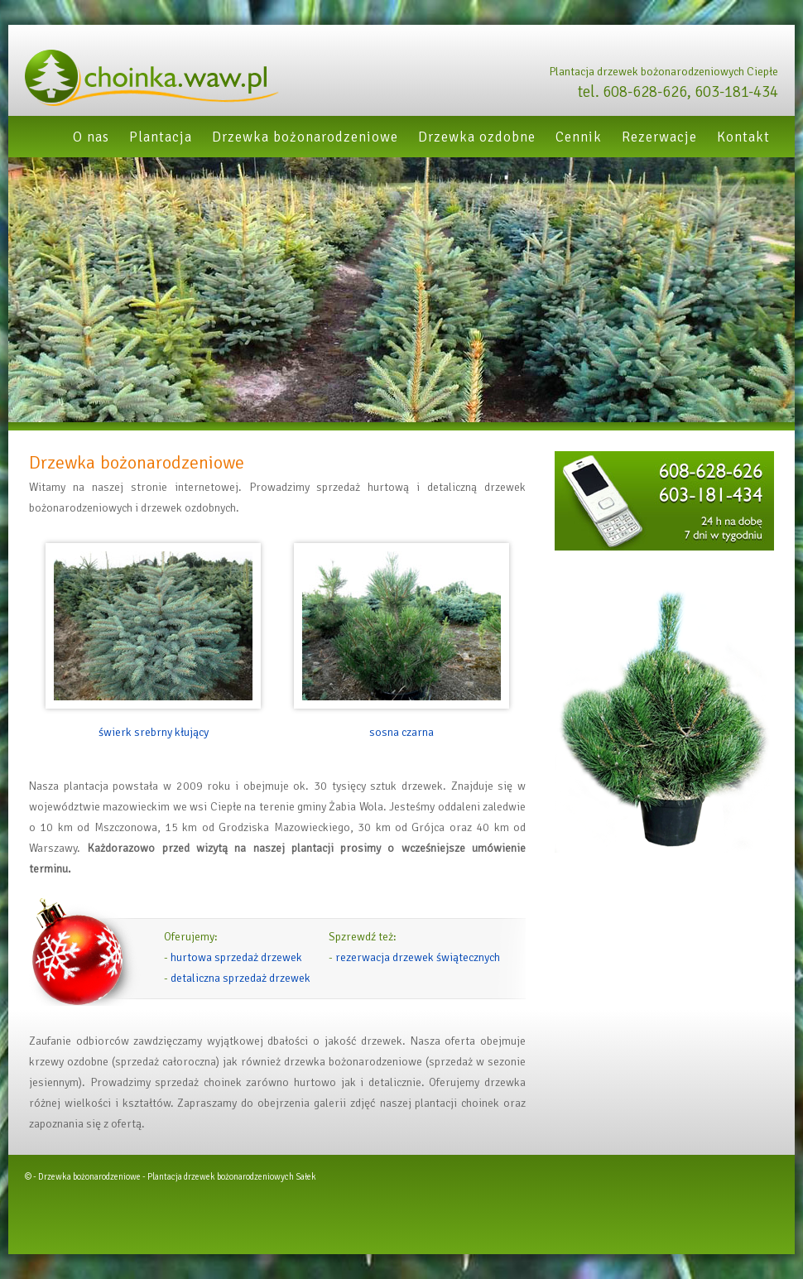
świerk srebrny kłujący (154, 732)
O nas (91, 137)
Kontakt (743, 137)
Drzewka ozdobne (477, 137)
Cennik (578, 137)
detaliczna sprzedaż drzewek (240, 978)
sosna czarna (401, 732)
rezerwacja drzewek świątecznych (417, 957)
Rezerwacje (659, 137)
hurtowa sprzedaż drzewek (236, 957)
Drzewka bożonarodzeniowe (305, 137)
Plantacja (160, 137)
